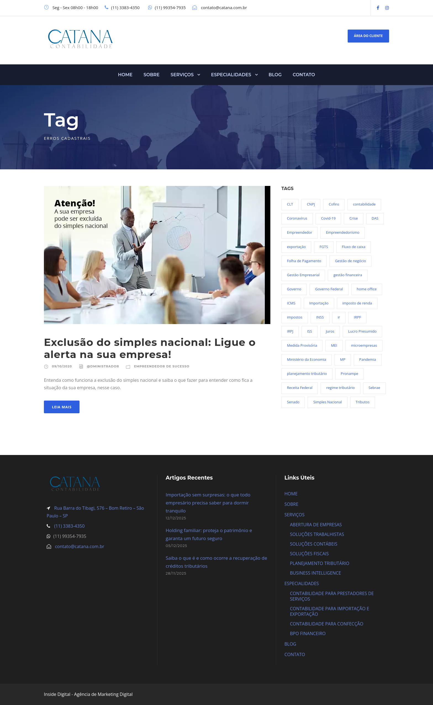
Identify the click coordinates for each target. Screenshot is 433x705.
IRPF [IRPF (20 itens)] (357, 317)
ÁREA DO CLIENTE (368, 35)
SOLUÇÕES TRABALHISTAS (317, 534)
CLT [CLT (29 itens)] (290, 204)
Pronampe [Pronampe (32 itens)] (349, 373)
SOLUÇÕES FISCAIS (309, 554)
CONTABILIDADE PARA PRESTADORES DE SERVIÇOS (332, 596)
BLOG (275, 74)
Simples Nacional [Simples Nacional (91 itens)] (327, 401)
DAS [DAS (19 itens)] (375, 218)
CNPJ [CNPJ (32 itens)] (311, 204)
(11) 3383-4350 (69, 526)
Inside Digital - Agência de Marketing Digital (88, 694)
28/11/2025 (176, 573)
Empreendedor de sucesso (161, 366)
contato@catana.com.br (79, 546)
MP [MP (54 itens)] (342, 359)
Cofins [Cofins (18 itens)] (334, 204)
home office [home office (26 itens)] (367, 288)
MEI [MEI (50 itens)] (334, 345)
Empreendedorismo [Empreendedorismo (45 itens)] (342, 232)
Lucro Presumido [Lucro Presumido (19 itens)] (362, 331)
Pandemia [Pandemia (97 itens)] (367, 359)
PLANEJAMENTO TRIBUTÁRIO (319, 563)
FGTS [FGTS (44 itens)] (324, 246)
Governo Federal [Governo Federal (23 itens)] (329, 288)
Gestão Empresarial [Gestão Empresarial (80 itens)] (303, 274)
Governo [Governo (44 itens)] (294, 288)
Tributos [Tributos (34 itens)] (362, 401)
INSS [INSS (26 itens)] (320, 317)
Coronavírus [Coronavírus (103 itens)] (297, 218)
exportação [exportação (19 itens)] (296, 246)
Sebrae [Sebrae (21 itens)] (374, 387)
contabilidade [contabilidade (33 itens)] (364, 204)
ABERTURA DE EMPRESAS (316, 525)
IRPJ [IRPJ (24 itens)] (290, 331)
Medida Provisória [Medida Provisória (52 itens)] (302, 345)
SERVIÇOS (182, 74)
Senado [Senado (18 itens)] (293, 401)
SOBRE (152, 74)
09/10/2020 (62, 366)
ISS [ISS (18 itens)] (309, 331)
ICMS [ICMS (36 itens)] (291, 303)
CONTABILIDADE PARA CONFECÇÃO (326, 624)
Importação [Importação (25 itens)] (319, 303)
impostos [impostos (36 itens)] (294, 317)
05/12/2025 (176, 545)
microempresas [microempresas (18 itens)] (364, 345)
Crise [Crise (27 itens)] (353, 218)
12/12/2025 (176, 518)
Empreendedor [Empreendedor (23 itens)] (299, 232)
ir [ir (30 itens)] (339, 317)
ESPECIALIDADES (231, 74)
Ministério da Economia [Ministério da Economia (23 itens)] (306, 359)
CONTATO (304, 74)
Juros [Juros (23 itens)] (330, 331)
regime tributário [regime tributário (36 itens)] (340, 387)
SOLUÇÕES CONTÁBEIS (313, 544)
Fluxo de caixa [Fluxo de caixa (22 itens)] (353, 246)
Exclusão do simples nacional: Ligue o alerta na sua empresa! (150, 348)
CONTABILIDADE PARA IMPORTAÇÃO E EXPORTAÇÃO (329, 611)
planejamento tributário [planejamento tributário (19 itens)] (307, 373)
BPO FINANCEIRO (308, 633)
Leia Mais (62, 406)
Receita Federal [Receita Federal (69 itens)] (299, 387)
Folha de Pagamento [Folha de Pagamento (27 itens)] (304, 260)
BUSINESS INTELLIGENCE (315, 573)
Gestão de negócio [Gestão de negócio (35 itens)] (350, 260)
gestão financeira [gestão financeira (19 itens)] (347, 274)
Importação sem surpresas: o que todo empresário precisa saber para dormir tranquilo (208, 502)
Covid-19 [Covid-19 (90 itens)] (328, 218)
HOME (125, 74)
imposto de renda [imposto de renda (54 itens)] (357, 303)
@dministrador (103, 366)
